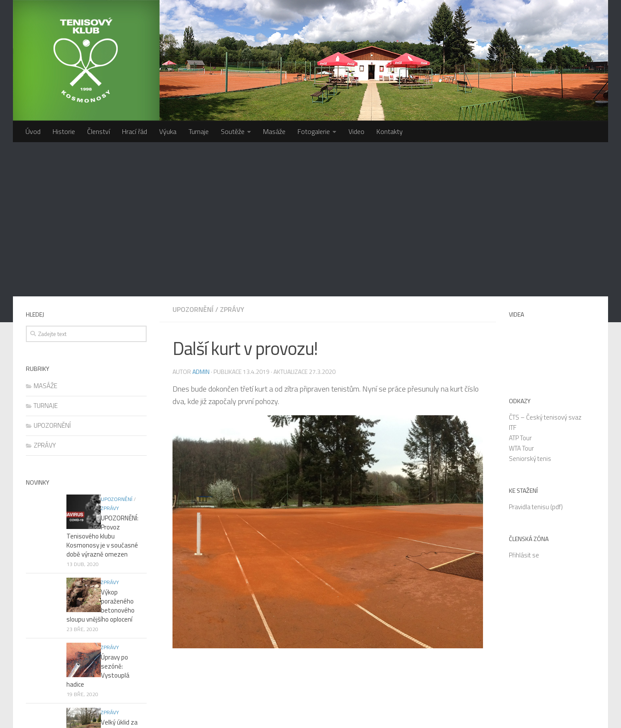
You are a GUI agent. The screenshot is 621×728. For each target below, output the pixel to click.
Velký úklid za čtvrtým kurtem (96, 527)
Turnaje (198, 131)
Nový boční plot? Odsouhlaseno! (88, 574)
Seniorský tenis (530, 304)
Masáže (274, 131)
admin (201, 217)
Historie (64, 131)
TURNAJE (46, 251)
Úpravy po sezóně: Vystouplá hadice (106, 480)
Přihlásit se (524, 401)
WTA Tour (521, 294)
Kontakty (389, 131)
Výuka (167, 131)
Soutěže (233, 131)
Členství (98, 131)
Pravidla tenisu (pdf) (536, 353)
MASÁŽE (45, 231)
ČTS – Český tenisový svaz (545, 263)
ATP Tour (520, 284)
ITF (513, 273)
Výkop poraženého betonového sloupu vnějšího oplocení (105, 429)
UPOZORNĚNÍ (192, 155)
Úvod (33, 131)
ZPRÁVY (232, 155)
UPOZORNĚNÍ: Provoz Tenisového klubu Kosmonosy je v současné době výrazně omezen (102, 368)
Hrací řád (134, 131)
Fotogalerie (314, 131)
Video (356, 131)
